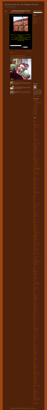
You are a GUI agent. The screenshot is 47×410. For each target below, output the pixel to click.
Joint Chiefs (35, 248)
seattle (25, 48)
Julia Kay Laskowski (36, 249)
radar (34, 317)
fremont (34, 210)
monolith (34, 276)
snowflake (34, 348)
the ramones (35, 373)
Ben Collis (34, 145)
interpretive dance (35, 239)
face (34, 197)
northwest (34, 290)
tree (34, 384)
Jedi (33, 246)
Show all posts (26, 10)
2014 (35, 110)
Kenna (34, 252)
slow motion (35, 345)
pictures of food (35, 304)
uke (33, 387)
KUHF (34, 254)
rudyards (34, 331)
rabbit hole (34, 316)
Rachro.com (6, 14)
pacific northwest (35, 295)
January (36, 104)
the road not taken (36, 374)
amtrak (34, 129)
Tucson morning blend (36, 385)
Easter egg (34, 191)
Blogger (35, 408)
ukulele (34, 388)
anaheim (34, 130)
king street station (35, 253)
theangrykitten (35, 376)
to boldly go (35, 380)
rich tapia (34, 326)
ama (34, 128)
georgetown (19, 48)
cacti (34, 154)
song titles (34, 349)
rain (34, 319)
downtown (34, 188)
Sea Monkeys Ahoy (35, 21)
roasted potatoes (35, 328)
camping (34, 156)
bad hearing (35, 138)
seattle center (35, 339)
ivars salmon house (36, 242)
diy (33, 185)
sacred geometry (35, 333)
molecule (34, 275)
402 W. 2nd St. (35, 121)
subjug (30, 408)
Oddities (34, 20)
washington (34, 390)
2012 (35, 112)
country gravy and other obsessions (36, 180)
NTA (34, 292)
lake (34, 255)
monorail (34, 277)
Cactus (34, 155)
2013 (35, 111)
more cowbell (35, 278)
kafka (34, 250)
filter (34, 201)
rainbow (34, 320)
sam (33, 334)
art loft (13, 48)
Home (18, 51)
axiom (34, 137)
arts (34, 133)
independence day (35, 236)
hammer (34, 224)
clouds (34, 174)
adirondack (34, 124)
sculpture (34, 336)
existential (34, 195)
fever (34, 200)
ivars (34, 241)
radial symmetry (35, 318)
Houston (34, 231)
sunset (34, 363)
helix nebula (35, 226)
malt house (22, 48)
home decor (34, 229)
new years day (35, 288)
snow (34, 347)
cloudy (34, 175)
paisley (34, 300)
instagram (34, 238)
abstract (34, 123)
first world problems (36, 204)
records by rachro (36, 323)
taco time (34, 368)
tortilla (34, 383)
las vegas (34, 257)
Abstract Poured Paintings (37, 18)
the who (34, 375)
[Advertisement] (37, 39)
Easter (34, 190)
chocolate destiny (35, 172)
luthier (34, 269)
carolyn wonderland (36, 159)
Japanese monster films (36, 244)
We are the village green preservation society (17, 55)
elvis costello (35, 193)
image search (35, 235)
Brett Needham (35, 150)
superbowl (34, 364)
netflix (34, 286)
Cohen (34, 176)
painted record (35, 297)
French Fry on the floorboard (18, 81)
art (33, 131)
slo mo (34, 344)
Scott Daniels (35, 335)
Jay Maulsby (35, 245)
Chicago (34, 170)
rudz (34, 332)
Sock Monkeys (35, 22)
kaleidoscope (35, 251)
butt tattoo (34, 153)
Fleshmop (34, 207)
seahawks (34, 337)
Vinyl (34, 17)
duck (34, 189)
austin (34, 136)
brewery (16, 48)
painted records (35, 298)
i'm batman (34, 234)
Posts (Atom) (15, 52)
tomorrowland (35, 382)
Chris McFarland (35, 173)
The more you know (36, 372)
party (34, 301)
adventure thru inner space (37, 125)
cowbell (34, 181)
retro (34, 325)
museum (34, 280)
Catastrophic (35, 161)
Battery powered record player (36, 144)
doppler (34, 186)
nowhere (34, 291)
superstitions (35, 365)
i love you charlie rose (36, 233)
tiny (33, 379)
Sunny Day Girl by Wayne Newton (18, 86)
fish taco (34, 205)
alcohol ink (34, 126)
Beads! (34, 23)
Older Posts (29, 51)
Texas (34, 371)
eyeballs (34, 196)
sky (33, 343)
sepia (34, 340)
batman (34, 142)
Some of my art (6, 13)
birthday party (35, 147)
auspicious (34, 135)
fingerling (34, 203)
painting (34, 299)
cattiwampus (35, 162)
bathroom (34, 141)
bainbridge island (35, 139)
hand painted (35, 225)
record (34, 322)
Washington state (35, 391)
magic (34, 270)
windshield (34, 395)
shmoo (34, 341)
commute (34, 177)
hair (34, 223)
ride (33, 327)
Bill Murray (35, 146)
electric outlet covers (36, 192)
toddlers (34, 381)
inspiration (34, 237)
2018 (35, 105)
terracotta (35, 370)
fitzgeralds (35, 206)
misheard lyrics (35, 274)
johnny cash (35, 247)
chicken (34, 171)
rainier (34, 321)
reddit (34, 324)
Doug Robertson (35, 187)
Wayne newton (35, 392)
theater (34, 377)
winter (34, 396)
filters (34, 202)
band (34, 140)
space (34, 350)
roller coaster (35, 329)
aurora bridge (35, 134)
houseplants (35, 230)
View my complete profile (36, 96)
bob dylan (34, 149)
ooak (34, 294)
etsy (34, 194)
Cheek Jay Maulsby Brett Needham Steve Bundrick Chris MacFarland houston (37, 169)
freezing (34, 209)
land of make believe (36, 256)
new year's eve (35, 287)
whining (34, 394)
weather (34, 393)
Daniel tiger (35, 183)
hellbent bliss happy (36, 227)
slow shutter (35, 346)
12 (33, 119)
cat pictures (35, 160)
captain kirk (35, 157)
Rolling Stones (35, 330)
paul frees (34, 303)
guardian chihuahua (36, 222)
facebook (34, 198)
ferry (34, 199)
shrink (34, 342)
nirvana (34, 289)
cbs (33, 163)
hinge (34, 228)
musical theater (35, 282)
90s (33, 122)
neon (34, 285)
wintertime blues (35, 397)
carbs (34, 158)
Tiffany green (35, 378)
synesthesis (34, 367)
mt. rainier (34, 279)
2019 (35, 100)
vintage (34, 389)
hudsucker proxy (35, 232)
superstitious (35, 366)
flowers (34, 208)
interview (34, 240)
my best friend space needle (37, 283)
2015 (35, 109)
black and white (35, 148)
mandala (34, 272)
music (34, 281)
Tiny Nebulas (35, 19)
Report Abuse (35, 403)
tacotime (34, 369)
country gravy (35, 178)
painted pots (35, 296)
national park (35, 284)
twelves (34, 386)
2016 (35, 108)
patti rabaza (35, 302)
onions (34, 293)
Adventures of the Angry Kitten (21, 4)
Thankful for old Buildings (16, 15)
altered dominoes (35, 127)
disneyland (34, 184)
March (36, 101)
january (34, 243)
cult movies (34, 182)
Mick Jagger (35, 273)
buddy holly (35, 152)
